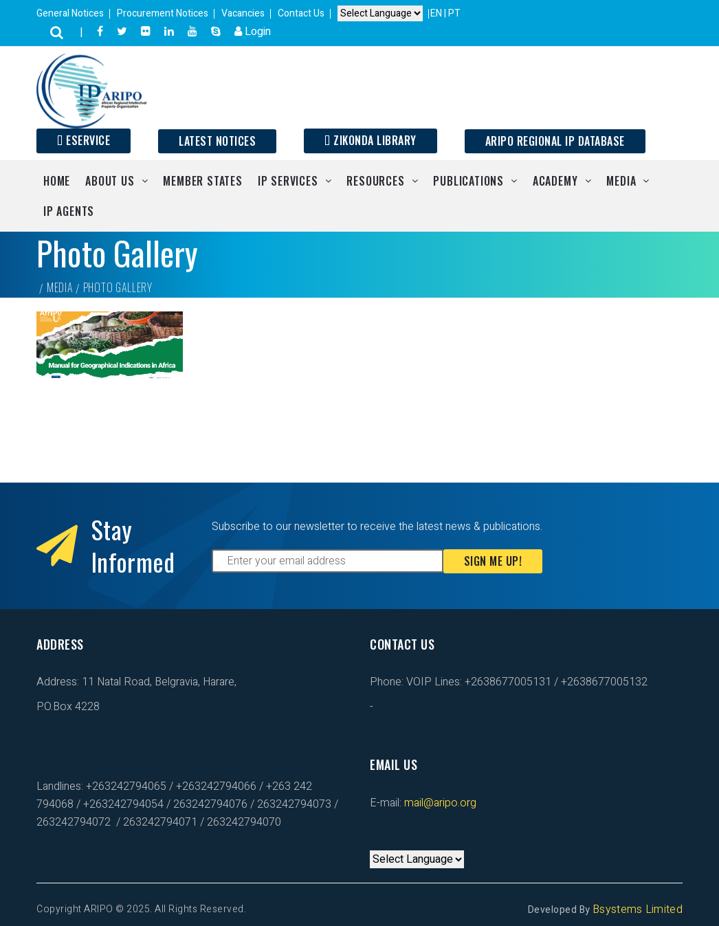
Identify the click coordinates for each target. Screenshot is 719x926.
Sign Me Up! (493, 561)
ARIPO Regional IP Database (555, 141)
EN (437, 13)
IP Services (288, 181)
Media (621, 181)
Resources (375, 181)
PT (454, 13)
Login (252, 31)
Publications (468, 181)
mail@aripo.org (438, 803)
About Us (109, 181)
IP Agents (68, 211)
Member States (202, 181)
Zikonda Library (370, 140)
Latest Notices (217, 141)
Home (56, 181)
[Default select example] (380, 14)
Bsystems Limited (638, 909)
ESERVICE (83, 140)
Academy (555, 181)
